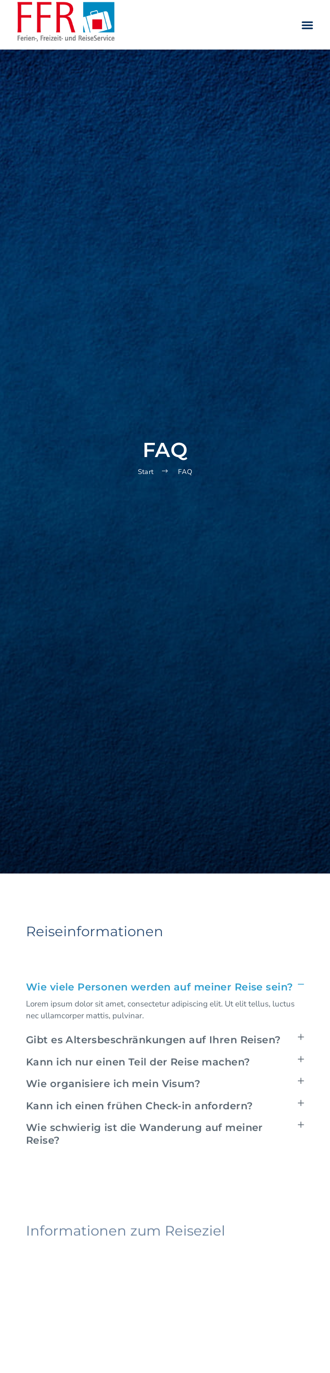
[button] (307, 25)
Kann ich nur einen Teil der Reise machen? (138, 1088)
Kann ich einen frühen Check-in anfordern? (139, 1132)
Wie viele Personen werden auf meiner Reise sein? (159, 1013)
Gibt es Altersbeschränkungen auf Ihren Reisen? (153, 1066)
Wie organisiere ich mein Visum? (113, 1110)
